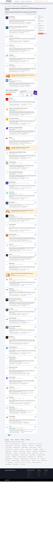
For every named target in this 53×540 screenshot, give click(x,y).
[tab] (7, 498)
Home (5, 6)
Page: (11, 493)
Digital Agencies (9, 6)
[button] (43, 1)
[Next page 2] (9, 493)
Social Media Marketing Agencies (16, 6)
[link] (23, 1)
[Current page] (13, 493)
